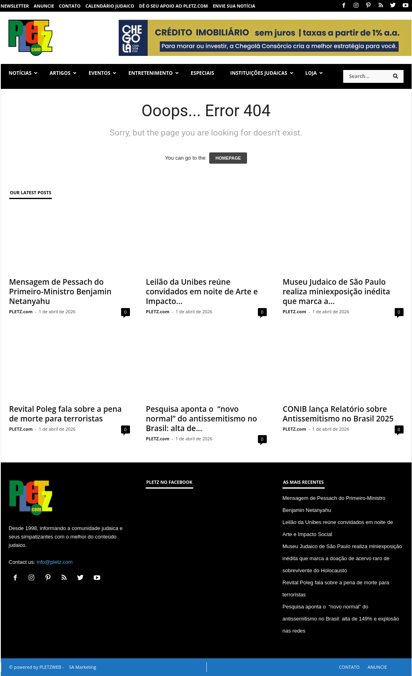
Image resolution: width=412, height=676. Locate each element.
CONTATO (69, 6)
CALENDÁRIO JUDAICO (109, 6)
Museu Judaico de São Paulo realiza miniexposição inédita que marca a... (336, 291)
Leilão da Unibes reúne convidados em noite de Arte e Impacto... (202, 291)
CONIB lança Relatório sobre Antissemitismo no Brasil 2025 (338, 414)
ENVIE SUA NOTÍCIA (234, 6)
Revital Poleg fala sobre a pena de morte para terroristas (65, 414)
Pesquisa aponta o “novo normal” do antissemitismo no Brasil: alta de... (201, 419)
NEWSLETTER (15, 6)
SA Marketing (82, 667)
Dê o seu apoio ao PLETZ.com (173, 6)
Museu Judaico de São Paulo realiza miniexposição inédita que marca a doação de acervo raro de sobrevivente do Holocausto (342, 558)
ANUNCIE (44, 6)
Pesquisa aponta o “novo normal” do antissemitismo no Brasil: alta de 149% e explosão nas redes (340, 619)
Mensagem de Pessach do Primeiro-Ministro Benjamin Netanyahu (60, 291)
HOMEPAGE (228, 158)
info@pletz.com (55, 562)
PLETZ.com (21, 311)
